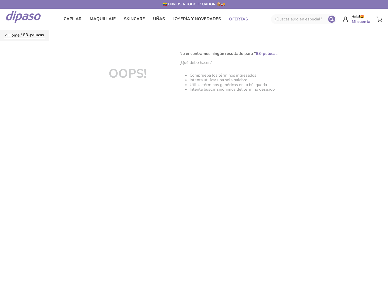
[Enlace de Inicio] (12, 35)
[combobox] (304, 19)
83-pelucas (33, 34)
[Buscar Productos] (331, 19)
